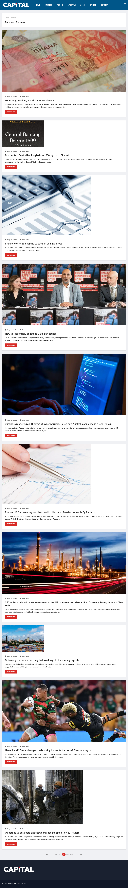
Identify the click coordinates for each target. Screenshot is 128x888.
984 (67, 854)
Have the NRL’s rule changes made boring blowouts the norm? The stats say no (48, 750)
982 (60, 854)
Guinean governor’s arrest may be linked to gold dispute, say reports (42, 660)
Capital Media (11, 96)
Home (38, 5)
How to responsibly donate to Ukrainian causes (30, 334)
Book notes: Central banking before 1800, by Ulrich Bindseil (37, 155)
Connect (104, 5)
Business (48, 5)
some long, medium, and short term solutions (29, 100)
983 (63, 854)
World (83, 5)
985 (71, 854)
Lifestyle (72, 5)
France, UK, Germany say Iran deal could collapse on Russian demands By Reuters (50, 512)
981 (56, 854)
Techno (60, 5)
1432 (77, 854)
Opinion (93, 5)
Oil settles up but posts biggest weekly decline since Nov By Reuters (42, 833)
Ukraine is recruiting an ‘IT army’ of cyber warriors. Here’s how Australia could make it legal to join (58, 424)
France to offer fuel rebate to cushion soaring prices (33, 244)
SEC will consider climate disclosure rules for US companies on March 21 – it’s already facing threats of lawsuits (64, 604)
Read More (11, 112)
